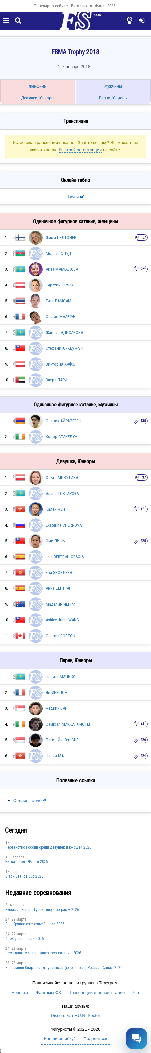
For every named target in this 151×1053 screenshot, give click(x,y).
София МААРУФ (60, 316)
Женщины (38, 86)
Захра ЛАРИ (56, 379)
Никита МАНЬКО (61, 676)
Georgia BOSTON (60, 635)
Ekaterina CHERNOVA (64, 525)
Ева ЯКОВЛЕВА (59, 572)
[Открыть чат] (136, 1038)
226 (143, 740)
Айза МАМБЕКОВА (62, 269)
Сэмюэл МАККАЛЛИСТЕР (68, 724)
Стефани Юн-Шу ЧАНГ (65, 348)
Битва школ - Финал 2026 (93, 5)
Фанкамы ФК (48, 992)
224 (143, 756)
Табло (73, 196)
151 (143, 509)
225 (143, 541)
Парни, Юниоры (113, 97)
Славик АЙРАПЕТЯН (63, 420)
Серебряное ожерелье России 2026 (34, 924)
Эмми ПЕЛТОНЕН (61, 237)
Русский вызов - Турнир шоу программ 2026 (42, 909)
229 (143, 269)
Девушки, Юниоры (37, 97)
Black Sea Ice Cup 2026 (24, 876)
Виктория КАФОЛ (61, 364)
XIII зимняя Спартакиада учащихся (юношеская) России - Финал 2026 (63, 967)
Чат (136, 992)
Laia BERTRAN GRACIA (65, 556)
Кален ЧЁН (55, 509)
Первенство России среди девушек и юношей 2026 (48, 847)
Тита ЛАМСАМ (58, 300)
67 (144, 237)
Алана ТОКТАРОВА (62, 493)
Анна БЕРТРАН (59, 588)
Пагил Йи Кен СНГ (62, 739)
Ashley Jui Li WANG (62, 619)
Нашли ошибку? (60, 1038)
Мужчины (113, 86)
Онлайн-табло (27, 800)
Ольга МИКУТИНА (62, 477)
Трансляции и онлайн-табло (97, 992)
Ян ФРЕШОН (56, 692)
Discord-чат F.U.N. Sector (75, 1015)
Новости (20, 992)
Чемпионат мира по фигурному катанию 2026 (43, 953)
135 (143, 421)
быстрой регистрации (80, 149)
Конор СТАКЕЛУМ (62, 436)
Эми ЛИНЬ (55, 540)
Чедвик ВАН (57, 708)
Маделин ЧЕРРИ (60, 604)
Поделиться (95, 1038)
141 (143, 724)
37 (144, 477)
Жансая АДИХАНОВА (64, 332)
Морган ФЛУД (58, 253)
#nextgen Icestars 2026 (24, 938)
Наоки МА (55, 755)
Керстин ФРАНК (60, 285)
